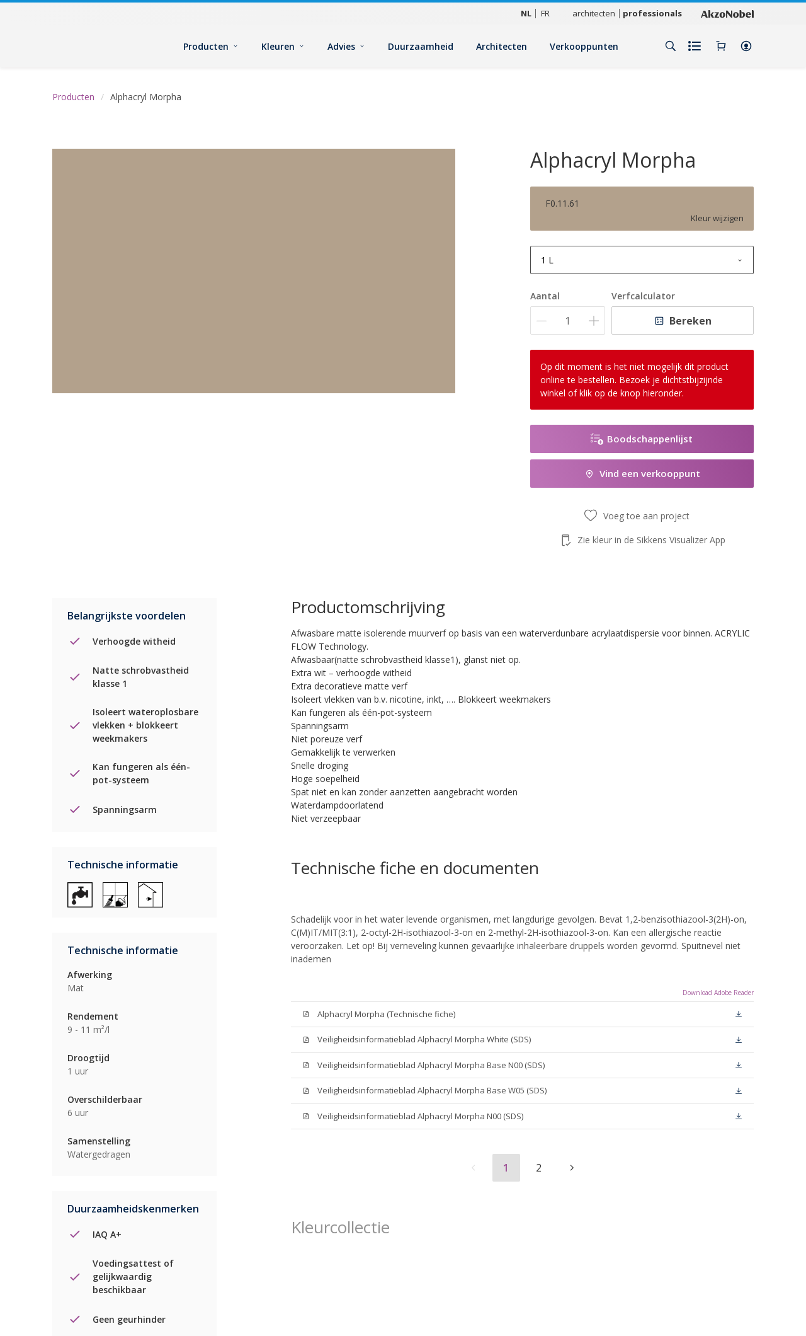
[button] (746, 46)
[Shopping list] (695, 46)
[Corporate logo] (727, 13)
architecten (593, 13)
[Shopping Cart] (721, 46)
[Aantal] (567, 320)
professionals (652, 13)
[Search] (670, 46)
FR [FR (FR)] (545, 13)
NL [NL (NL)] (526, 13)
